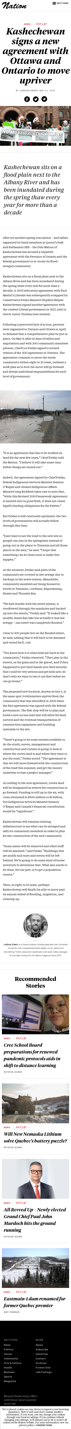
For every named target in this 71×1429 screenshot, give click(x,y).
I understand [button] (43, 1425)
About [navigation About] (39, 1345)
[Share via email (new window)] (44, 99)
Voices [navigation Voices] (8, 1354)
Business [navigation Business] (9, 1372)
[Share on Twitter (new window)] (36, 99)
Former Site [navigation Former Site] (43, 1368)
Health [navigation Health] (8, 1368)
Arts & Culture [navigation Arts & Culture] (12, 1363)
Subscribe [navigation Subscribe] (42, 1349)
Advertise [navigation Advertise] (42, 1354)
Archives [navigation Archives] (41, 1363)
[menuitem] (20, 1345)
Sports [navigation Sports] (8, 1377)
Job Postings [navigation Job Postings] (44, 1372)
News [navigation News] (7, 1345)
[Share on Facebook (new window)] (27, 99)
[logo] (14, 8)
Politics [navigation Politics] (8, 1349)
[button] (61, 3)
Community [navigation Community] (11, 1359)
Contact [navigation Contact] (41, 1359)
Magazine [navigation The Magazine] (10, 1381)
